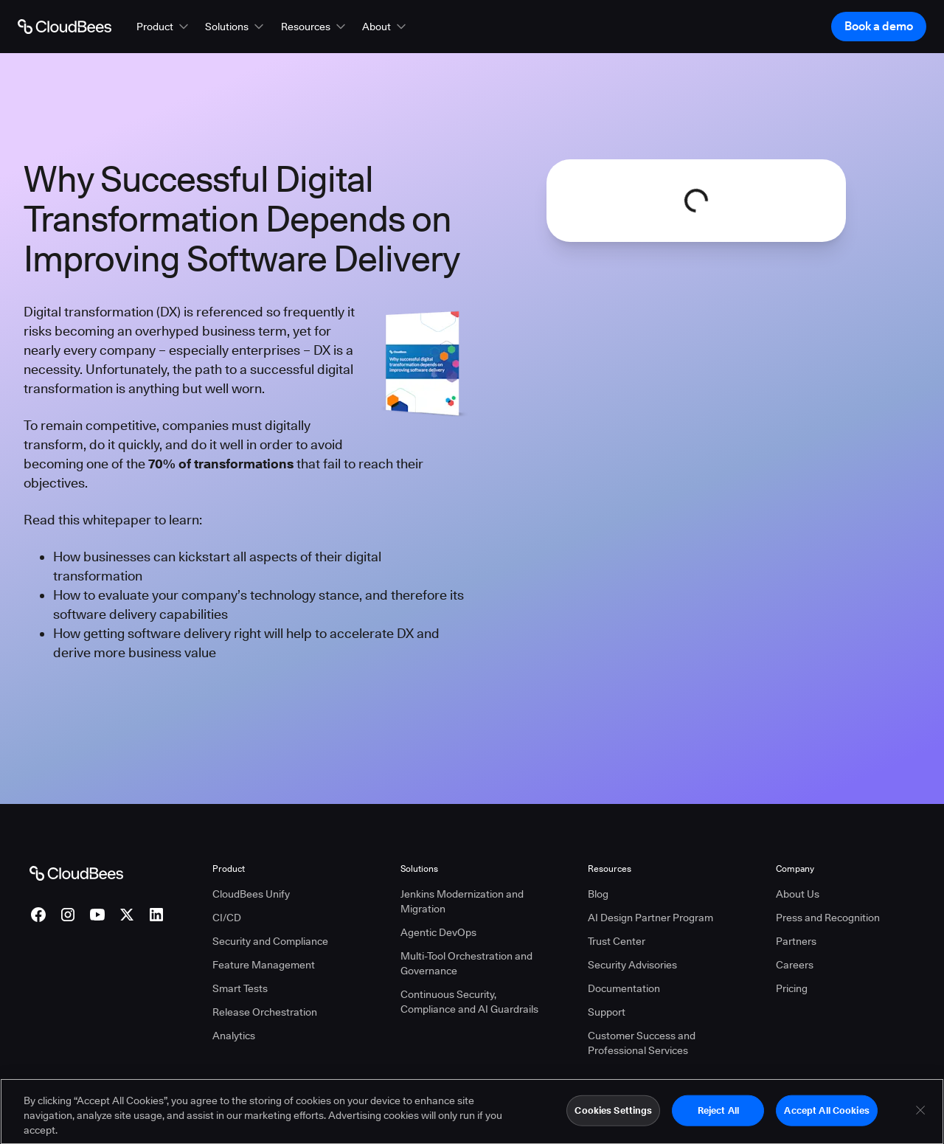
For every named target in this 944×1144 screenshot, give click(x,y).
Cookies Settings (613, 1117)
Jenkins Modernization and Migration (462, 901)
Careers (794, 965)
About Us (797, 894)
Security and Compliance (270, 941)
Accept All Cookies (826, 1117)
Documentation (624, 988)
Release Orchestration (264, 1012)
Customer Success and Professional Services (641, 1043)
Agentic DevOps (438, 932)
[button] (163, 26)
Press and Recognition (828, 917)
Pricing (792, 988)
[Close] (920, 1116)
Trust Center (616, 941)
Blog (598, 894)
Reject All (718, 1117)
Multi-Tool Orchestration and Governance (466, 963)
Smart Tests (240, 988)
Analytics (233, 1035)
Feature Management (263, 965)
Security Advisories (632, 965)
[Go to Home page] (64, 26)
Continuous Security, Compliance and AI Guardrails (469, 1001)
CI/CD (226, 917)
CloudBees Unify (251, 894)
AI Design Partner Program (650, 917)
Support (606, 1012)
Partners (796, 941)
